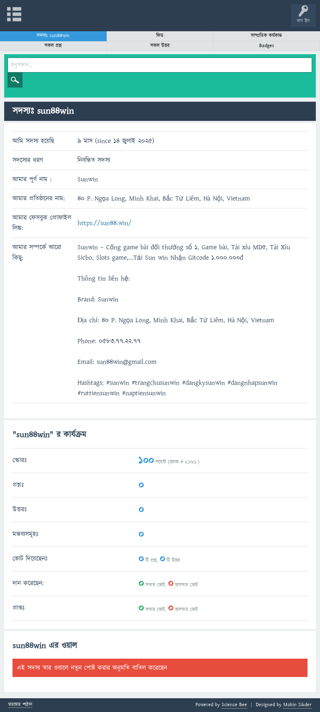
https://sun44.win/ (105, 223)
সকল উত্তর (160, 45)
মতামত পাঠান (20, 705)
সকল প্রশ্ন (53, 45)
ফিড (159, 35)
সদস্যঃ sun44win (53, 35)
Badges (266, 45)
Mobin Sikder (297, 704)
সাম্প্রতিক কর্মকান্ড (266, 35)
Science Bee (234, 704)
